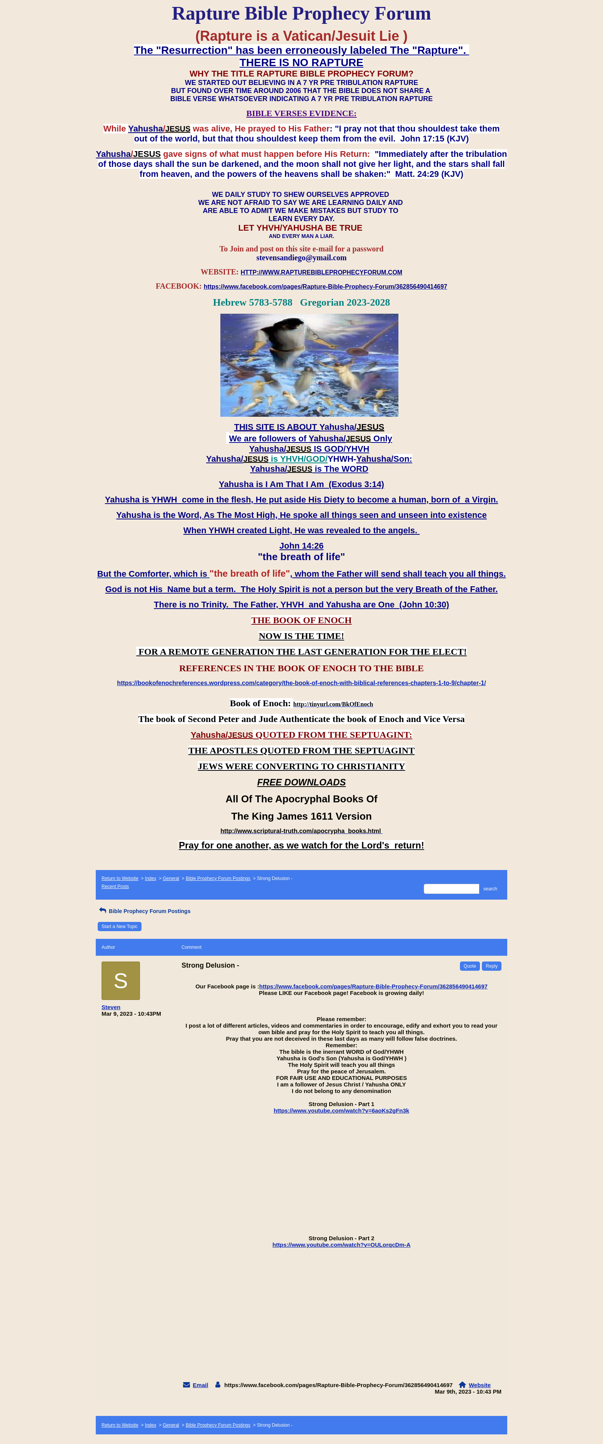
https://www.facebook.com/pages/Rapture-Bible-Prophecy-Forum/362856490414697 (373, 986)
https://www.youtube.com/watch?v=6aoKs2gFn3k (341, 1110)
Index (150, 878)
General (171, 878)
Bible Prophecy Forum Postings (218, 878)
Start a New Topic (120, 926)
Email (200, 1385)
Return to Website (120, 878)
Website (480, 1385)
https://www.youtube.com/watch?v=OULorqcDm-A (341, 1244)
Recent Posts (115, 886)
